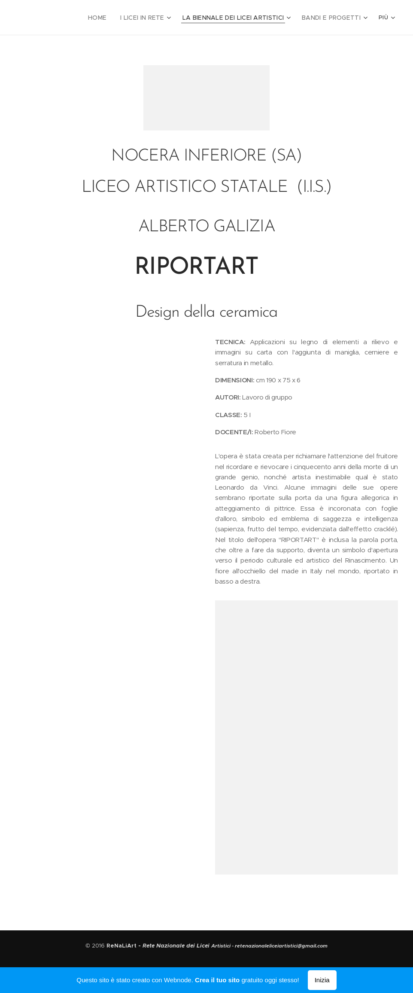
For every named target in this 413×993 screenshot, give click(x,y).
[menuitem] (113, 17)
